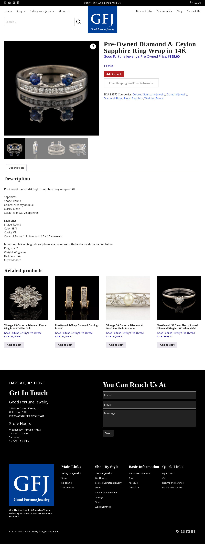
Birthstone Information (140, 473)
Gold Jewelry (101, 478)
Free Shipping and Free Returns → (131, 83)
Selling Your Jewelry (42, 11)
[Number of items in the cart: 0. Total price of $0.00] (195, 3)
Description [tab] (16, 168)
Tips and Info (144, 11)
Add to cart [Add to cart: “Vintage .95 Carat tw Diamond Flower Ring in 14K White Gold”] (14, 345)
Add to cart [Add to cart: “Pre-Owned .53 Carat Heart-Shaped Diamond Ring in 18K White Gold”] (167, 345)
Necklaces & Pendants (106, 492)
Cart (164, 478)
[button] (93, 46)
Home (8, 11)
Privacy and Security (172, 487)
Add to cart (113, 74)
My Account (168, 473)
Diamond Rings (113, 98)
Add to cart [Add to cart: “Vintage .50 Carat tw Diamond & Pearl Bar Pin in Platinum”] (116, 345)
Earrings (99, 497)
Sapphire (137, 98)
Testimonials (164, 11)
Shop (20, 11)
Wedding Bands (154, 98)
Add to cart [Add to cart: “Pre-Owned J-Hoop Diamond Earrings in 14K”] (65, 345)
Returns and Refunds (173, 482)
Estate (98, 487)
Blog (179, 11)
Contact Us (193, 11)
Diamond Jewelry (176, 94)
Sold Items (66, 482)
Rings (127, 98)
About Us (64, 11)
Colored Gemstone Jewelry (149, 94)
